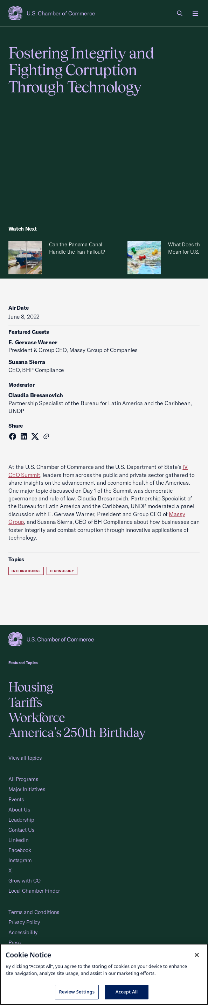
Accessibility (22, 932)
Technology (62, 571)
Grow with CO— (27, 880)
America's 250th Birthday (76, 732)
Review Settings (77, 992)
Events (16, 799)
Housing (30, 687)
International (26, 571)
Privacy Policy (24, 922)
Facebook (19, 850)
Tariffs (25, 702)
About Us (19, 809)
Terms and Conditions (33, 912)
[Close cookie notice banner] (196, 955)
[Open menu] (195, 13)
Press (14, 942)
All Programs (23, 779)
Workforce (36, 717)
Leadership (21, 819)
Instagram (20, 860)
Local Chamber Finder (34, 890)
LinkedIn (18, 840)
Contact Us (21, 830)
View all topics (25, 757)
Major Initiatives (26, 789)
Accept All (127, 992)
